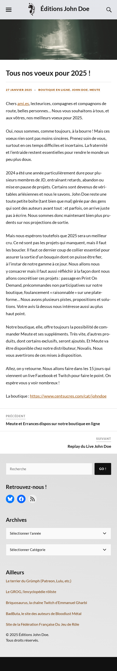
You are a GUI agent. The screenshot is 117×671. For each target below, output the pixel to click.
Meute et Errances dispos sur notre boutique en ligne (53, 423)
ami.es (23, 103)
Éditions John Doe (64, 8)
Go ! (102, 469)
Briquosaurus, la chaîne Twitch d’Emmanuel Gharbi (46, 602)
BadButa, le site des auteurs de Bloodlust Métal (43, 613)
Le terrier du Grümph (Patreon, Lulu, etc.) (38, 581)
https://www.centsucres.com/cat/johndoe (68, 396)
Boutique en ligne (54, 90)
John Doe (80, 90)
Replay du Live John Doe (89, 446)
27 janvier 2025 (19, 90)
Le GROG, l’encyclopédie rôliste (31, 591)
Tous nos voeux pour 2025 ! (48, 73)
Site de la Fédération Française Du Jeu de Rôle (42, 624)
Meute (95, 90)
